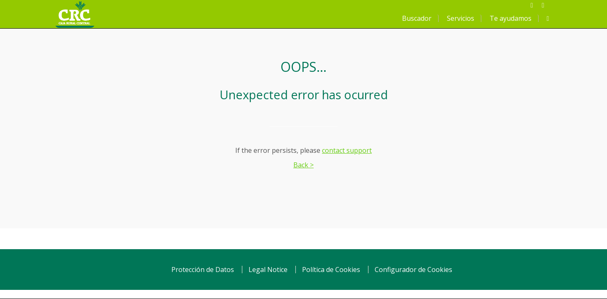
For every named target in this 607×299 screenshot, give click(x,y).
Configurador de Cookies (413, 269)
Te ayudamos (510, 18)
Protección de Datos (202, 269)
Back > (303, 164)
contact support (347, 150)
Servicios (460, 18)
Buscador (416, 18)
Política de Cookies (331, 269)
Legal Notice (268, 269)
